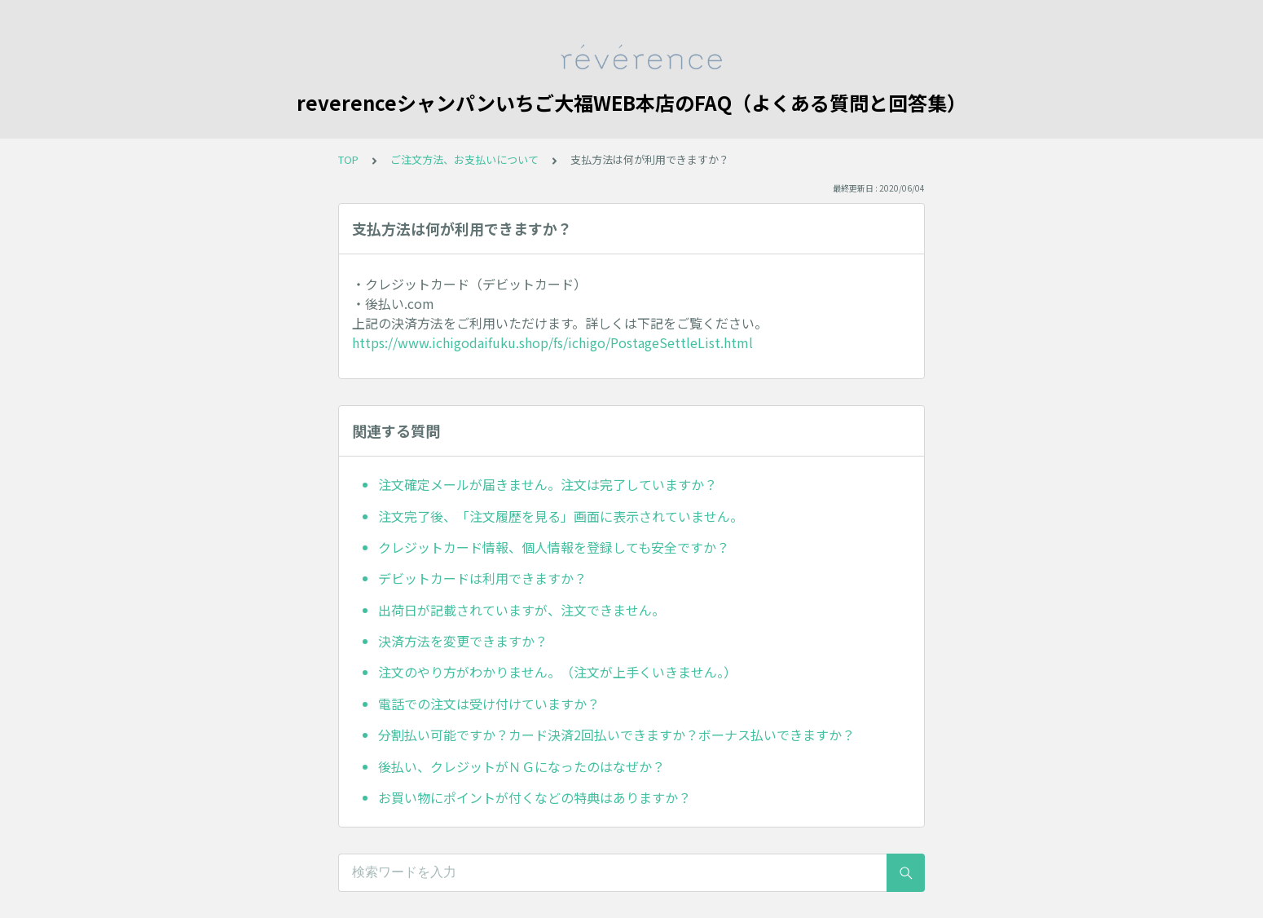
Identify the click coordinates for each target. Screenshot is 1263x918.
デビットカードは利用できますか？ (482, 578)
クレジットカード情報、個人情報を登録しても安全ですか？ (553, 547)
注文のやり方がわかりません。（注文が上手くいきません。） (557, 672)
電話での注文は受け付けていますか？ (489, 703)
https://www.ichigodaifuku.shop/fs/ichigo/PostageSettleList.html (552, 342)
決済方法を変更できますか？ (463, 641)
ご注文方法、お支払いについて (464, 159)
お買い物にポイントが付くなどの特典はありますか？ (534, 797)
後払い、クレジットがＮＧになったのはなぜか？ (521, 766)
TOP (348, 159)
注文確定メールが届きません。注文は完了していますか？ (547, 484)
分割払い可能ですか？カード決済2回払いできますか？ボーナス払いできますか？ (616, 734)
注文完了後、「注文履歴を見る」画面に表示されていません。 (560, 516)
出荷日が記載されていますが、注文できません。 (521, 610)
